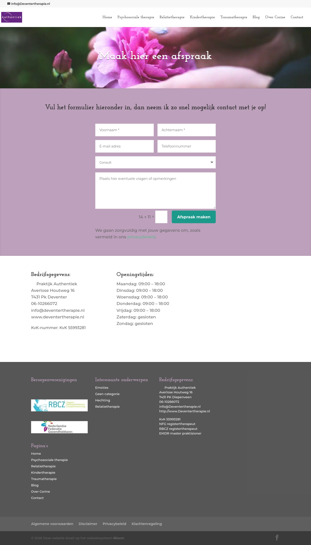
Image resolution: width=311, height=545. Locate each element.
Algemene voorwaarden (52, 524)
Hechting (102, 400)
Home (107, 17)
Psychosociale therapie (136, 17)
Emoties (101, 387)
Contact (297, 17)
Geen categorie (107, 394)
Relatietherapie (172, 17)
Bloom (118, 538)
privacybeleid (141, 236)
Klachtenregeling (147, 524)
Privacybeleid (114, 524)
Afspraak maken (193, 217)
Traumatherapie (233, 17)
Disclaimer (88, 524)
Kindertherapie (202, 17)
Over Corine (275, 17)
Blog (256, 17)
